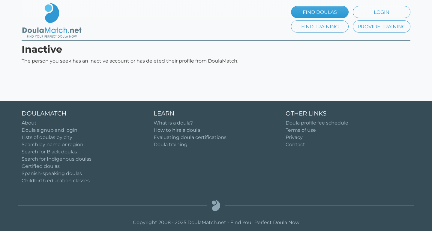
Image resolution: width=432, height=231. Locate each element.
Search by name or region (52, 144)
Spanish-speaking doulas (52, 173)
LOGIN (381, 12)
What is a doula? (173, 123)
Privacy (294, 137)
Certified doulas (41, 166)
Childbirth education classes (56, 180)
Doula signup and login (49, 130)
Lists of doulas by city (47, 137)
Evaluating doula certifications (190, 137)
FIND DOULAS (320, 12)
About (29, 123)
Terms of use (301, 130)
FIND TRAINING (320, 26)
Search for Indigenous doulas (57, 159)
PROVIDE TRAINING (382, 26)
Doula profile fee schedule (317, 123)
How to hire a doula (177, 130)
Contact (295, 144)
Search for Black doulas (49, 152)
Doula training (171, 144)
